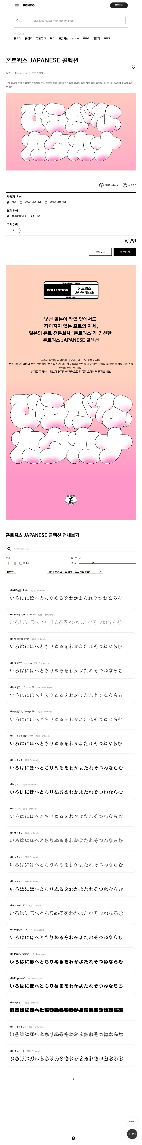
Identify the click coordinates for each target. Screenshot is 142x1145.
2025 (107, 38)
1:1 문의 (132, 1134)
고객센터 (132, 1121)
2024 (86, 38)
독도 (52, 38)
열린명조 (41, 38)
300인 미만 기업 (33, 202)
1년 (38, 216)
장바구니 (100, 251)
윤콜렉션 (63, 38)
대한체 (96, 38)
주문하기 (125, 251)
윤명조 (28, 38)
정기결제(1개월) (19, 216)
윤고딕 (17, 38)
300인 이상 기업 (58, 202)
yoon (75, 38)
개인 (14, 202)
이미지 (26, 563)
